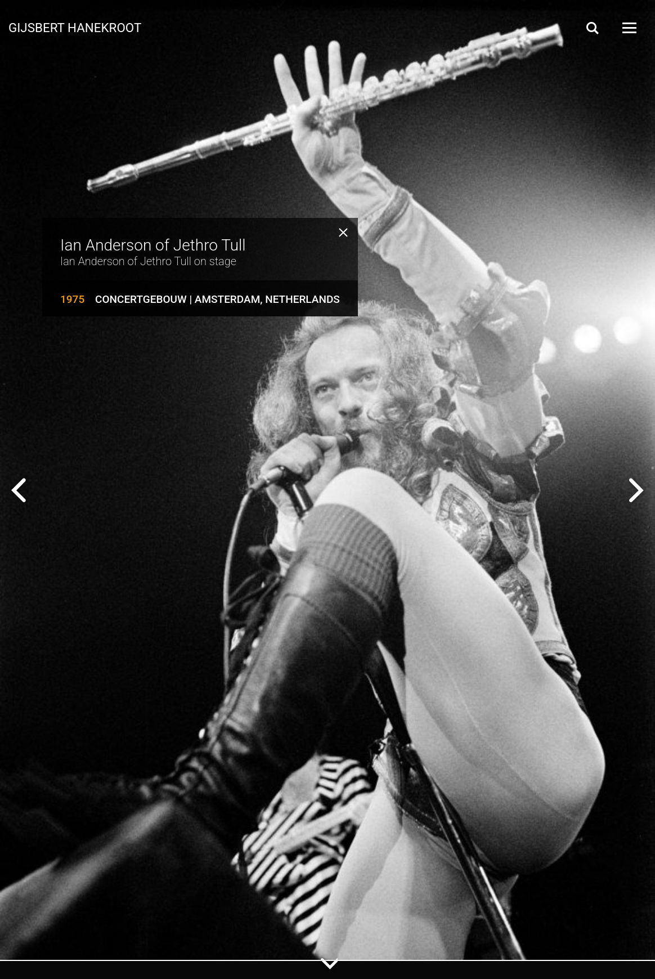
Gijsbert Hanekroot (74, 27)
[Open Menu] (629, 28)
